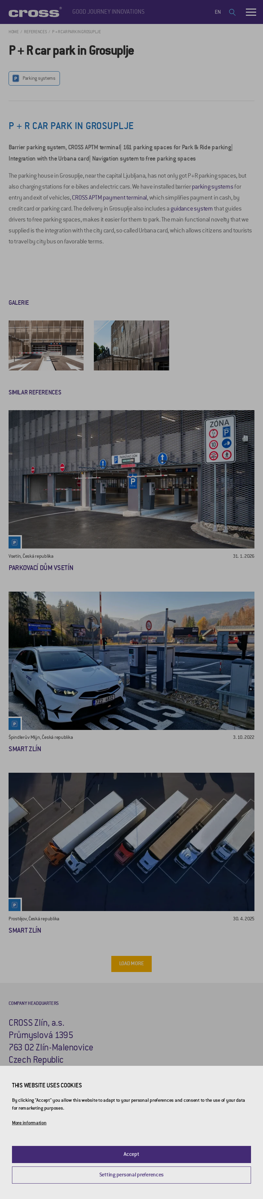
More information (29, 1123)
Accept (131, 1154)
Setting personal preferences (131, 1174)
